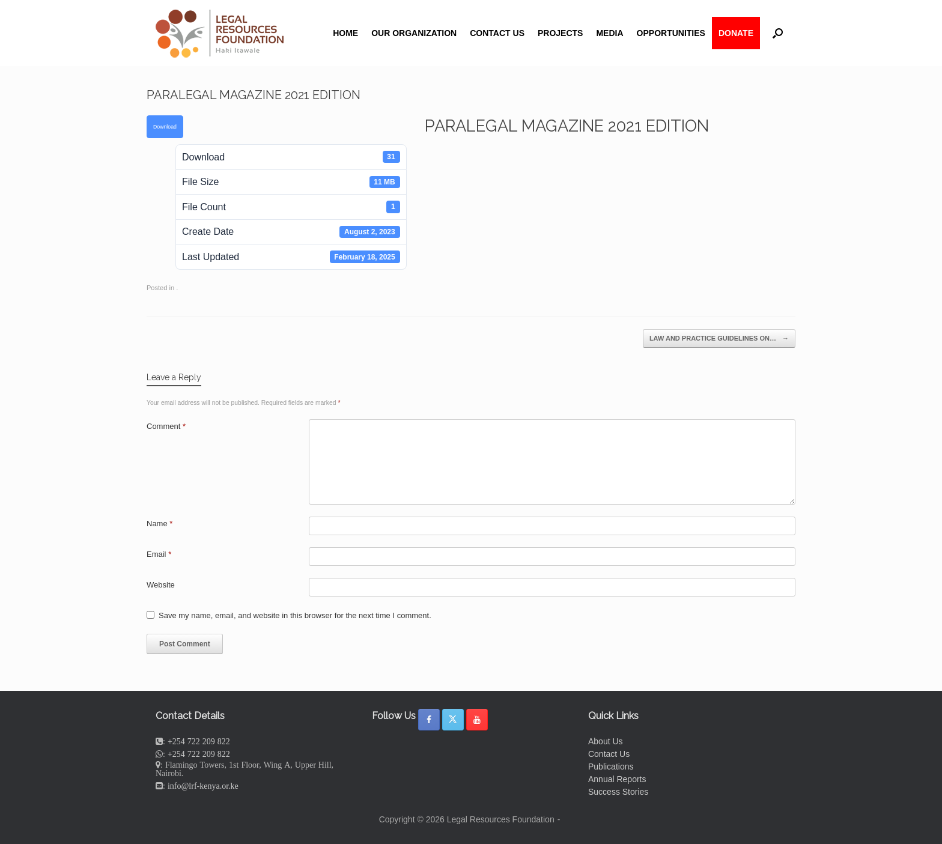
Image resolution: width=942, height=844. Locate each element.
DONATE (736, 33)
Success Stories (618, 792)
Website (161, 584)
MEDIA (609, 33)
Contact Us (609, 754)
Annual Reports (617, 779)
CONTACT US (497, 33)
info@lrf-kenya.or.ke (203, 786)
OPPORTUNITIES (671, 33)
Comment (166, 426)
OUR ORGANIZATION (414, 33)
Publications (611, 766)
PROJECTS (560, 33)
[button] (777, 33)
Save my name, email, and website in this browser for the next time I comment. (295, 615)
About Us (605, 741)
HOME (345, 33)
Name (159, 523)
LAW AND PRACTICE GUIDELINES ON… (719, 338)
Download (165, 127)
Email (159, 554)
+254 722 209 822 (199, 741)
